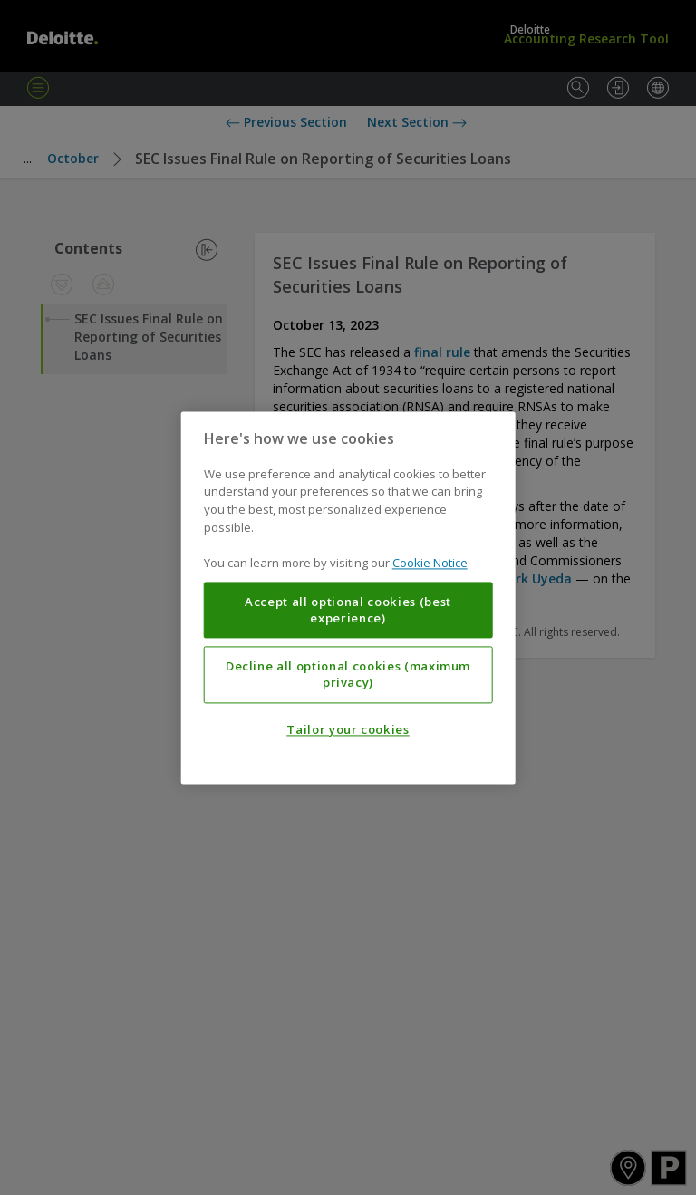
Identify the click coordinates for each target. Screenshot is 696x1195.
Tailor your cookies (347, 729)
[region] (348, 597)
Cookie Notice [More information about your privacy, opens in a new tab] (430, 562)
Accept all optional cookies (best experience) (348, 609)
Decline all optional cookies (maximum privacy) (348, 674)
